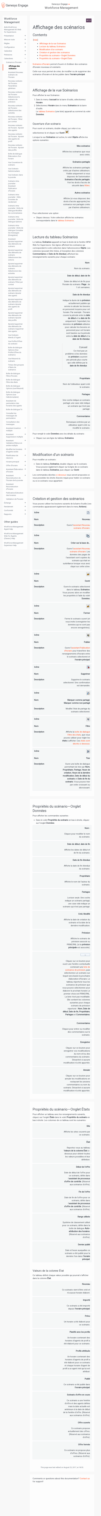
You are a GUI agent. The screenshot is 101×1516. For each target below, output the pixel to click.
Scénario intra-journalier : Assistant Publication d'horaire (13, 186)
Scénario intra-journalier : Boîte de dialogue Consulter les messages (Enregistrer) (15, 230)
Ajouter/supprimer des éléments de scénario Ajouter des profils (15, 316)
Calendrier (8, 51)
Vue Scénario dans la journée (15, 176)
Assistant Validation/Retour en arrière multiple (14, 443)
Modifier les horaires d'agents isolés (14, 450)
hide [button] (35, 40)
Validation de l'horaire (14, 499)
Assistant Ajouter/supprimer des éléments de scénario (15, 242)
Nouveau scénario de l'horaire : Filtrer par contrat (15, 119)
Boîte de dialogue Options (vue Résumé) (15, 387)
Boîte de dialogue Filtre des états (13, 381)
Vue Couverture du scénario (15, 163)
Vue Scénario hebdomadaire (14, 170)
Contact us (85, 1478)
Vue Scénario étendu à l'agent (14, 336)
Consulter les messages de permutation (11, 415)
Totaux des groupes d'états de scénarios (16, 367)
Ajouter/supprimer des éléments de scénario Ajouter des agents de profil (15, 304)
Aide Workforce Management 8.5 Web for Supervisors (12, 29)
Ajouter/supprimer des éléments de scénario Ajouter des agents (15, 292)
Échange (7, 503)
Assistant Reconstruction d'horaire (12, 486)
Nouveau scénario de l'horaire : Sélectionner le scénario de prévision (15, 97)
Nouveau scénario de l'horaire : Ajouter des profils (16, 147)
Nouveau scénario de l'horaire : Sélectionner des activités (15, 109)
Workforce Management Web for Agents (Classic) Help (13, 536)
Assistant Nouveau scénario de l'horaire (15, 74)
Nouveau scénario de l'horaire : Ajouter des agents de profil (16, 137)
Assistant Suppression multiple (14, 435)
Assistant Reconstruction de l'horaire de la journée (14, 477)
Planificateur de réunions (12, 456)
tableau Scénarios (47, 111)
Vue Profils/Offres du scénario (15, 342)
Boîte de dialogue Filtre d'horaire (13, 374)
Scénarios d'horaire (13, 62)
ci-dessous (61, 475)
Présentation (9, 36)
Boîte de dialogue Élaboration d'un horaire (15, 156)
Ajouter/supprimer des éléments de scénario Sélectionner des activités (15, 268)
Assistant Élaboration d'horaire (14, 470)
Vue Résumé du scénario (14, 360)
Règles (7, 43)
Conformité (8, 510)
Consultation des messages (12, 423)
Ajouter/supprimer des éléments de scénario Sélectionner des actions (15, 255)
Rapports (7, 514)
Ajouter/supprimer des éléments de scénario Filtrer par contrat (15, 280)
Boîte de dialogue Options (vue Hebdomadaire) (13, 394)
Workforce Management (61, 7)
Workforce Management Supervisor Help (13, 544)
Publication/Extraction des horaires (14, 494)
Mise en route (9, 40)
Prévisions (8, 55)
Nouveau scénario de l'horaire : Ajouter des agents (16, 127)
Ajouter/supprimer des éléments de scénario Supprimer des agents (16, 327)
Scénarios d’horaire (41, 64)
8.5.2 (89, 20)
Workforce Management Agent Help (13, 528)
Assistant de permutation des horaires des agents (14, 403)
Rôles (87, 185)
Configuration (9, 47)
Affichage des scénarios (14, 67)
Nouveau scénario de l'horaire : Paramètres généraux (15, 84)
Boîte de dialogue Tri (14, 409)
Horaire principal (12, 462)
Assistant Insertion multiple (13, 429)
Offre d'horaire (12, 465)
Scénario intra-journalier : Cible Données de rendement (14, 198)
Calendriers (8, 59)
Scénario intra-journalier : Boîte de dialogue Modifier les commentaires (15, 209)
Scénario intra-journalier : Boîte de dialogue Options (15, 219)
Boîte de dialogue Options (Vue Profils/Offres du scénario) (15, 351)
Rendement (8, 507)
